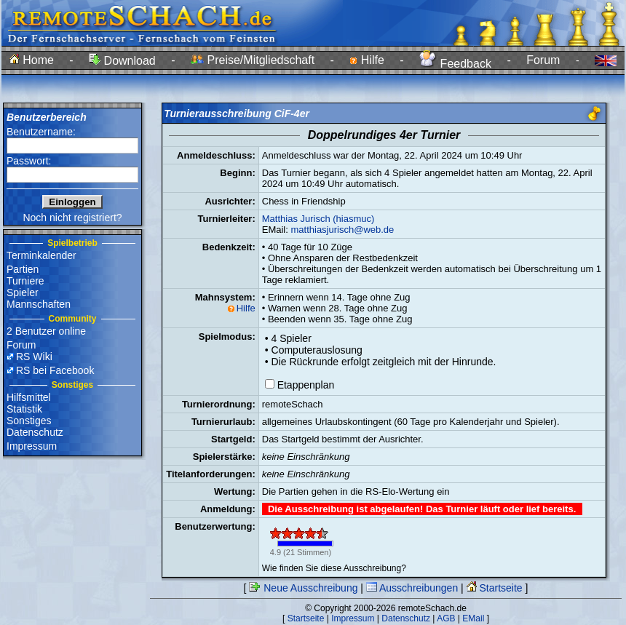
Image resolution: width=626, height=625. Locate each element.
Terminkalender (41, 255)
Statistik (24, 409)
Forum (543, 60)
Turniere (25, 281)
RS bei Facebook (55, 370)
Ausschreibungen (412, 588)
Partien (23, 269)
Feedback (455, 63)
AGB (446, 618)
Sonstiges (29, 420)
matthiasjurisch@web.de (342, 229)
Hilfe (366, 60)
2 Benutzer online (46, 331)
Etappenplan (306, 385)
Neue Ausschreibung (303, 588)
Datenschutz (35, 432)
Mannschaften (39, 304)
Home (31, 60)
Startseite (495, 588)
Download (122, 61)
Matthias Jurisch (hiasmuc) (318, 218)
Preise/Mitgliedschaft (252, 60)
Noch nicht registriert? (72, 217)
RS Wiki (34, 356)
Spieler (23, 292)
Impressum (32, 446)
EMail (473, 618)
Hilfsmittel (29, 397)
